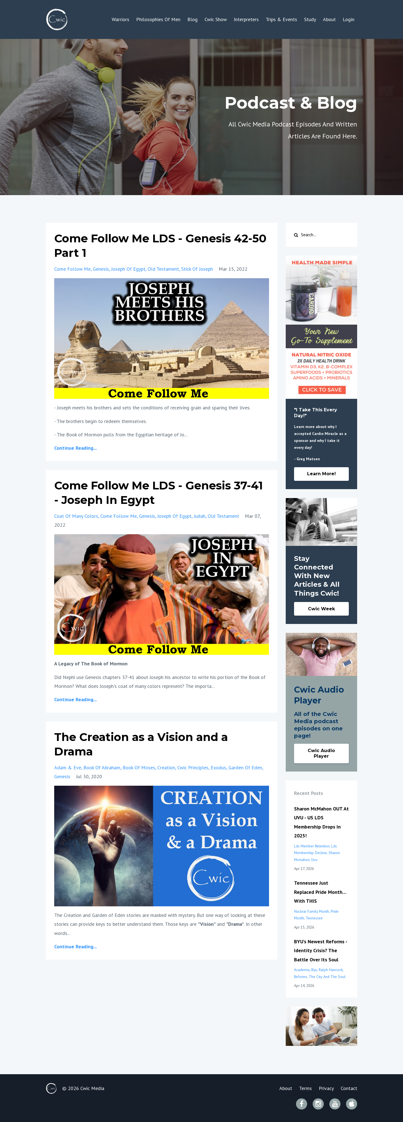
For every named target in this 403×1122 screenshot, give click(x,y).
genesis (101, 269)
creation (166, 767)
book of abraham (101, 767)
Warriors (120, 19)
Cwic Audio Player (321, 753)
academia (302, 969)
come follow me (72, 269)
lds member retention (312, 846)
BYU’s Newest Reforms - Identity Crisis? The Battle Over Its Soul (320, 950)
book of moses (139, 767)
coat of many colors (76, 516)
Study (310, 19)
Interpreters (246, 19)
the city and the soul (327, 976)
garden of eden (245, 767)
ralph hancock (331, 969)
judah (199, 516)
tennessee (314, 918)
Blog (192, 19)
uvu (314, 859)
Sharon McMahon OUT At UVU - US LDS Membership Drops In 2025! (321, 822)
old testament (163, 269)
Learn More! (321, 473)
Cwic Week (321, 608)
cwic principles (192, 767)
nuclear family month (311, 911)
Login (348, 19)
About (329, 19)
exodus (218, 767)
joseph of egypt (128, 269)
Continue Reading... (75, 448)
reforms (300, 976)
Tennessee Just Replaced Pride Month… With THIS (320, 892)
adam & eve (67, 767)
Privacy (326, 1088)
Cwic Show (216, 19)
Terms (305, 1088)
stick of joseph (197, 269)
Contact (349, 1088)
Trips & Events (281, 19)
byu (314, 969)
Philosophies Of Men (158, 19)
